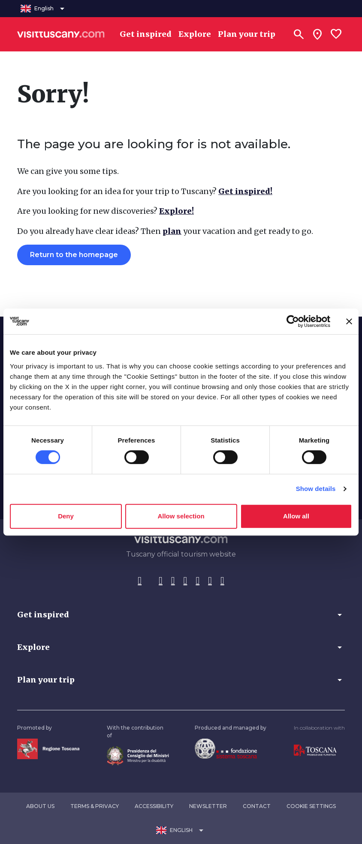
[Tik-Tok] (173, 581)
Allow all (296, 516)
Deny (66, 516)
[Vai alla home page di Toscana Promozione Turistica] (315, 750)
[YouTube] (197, 581)
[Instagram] (161, 581)
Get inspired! (245, 191)
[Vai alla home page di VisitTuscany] (61, 34)
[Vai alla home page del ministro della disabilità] (138, 755)
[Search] (298, 34)
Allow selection (180, 516)
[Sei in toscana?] (317, 34)
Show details (316, 488)
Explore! (176, 211)
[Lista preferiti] (336, 34)
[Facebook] (140, 581)
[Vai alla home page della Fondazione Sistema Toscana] (226, 748)
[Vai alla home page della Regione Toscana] (48, 748)
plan (172, 231)
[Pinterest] (185, 581)
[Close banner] (349, 321)
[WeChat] (210, 581)
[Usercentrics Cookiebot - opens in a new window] (292, 321)
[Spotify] (222, 581)
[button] (181, 614)
